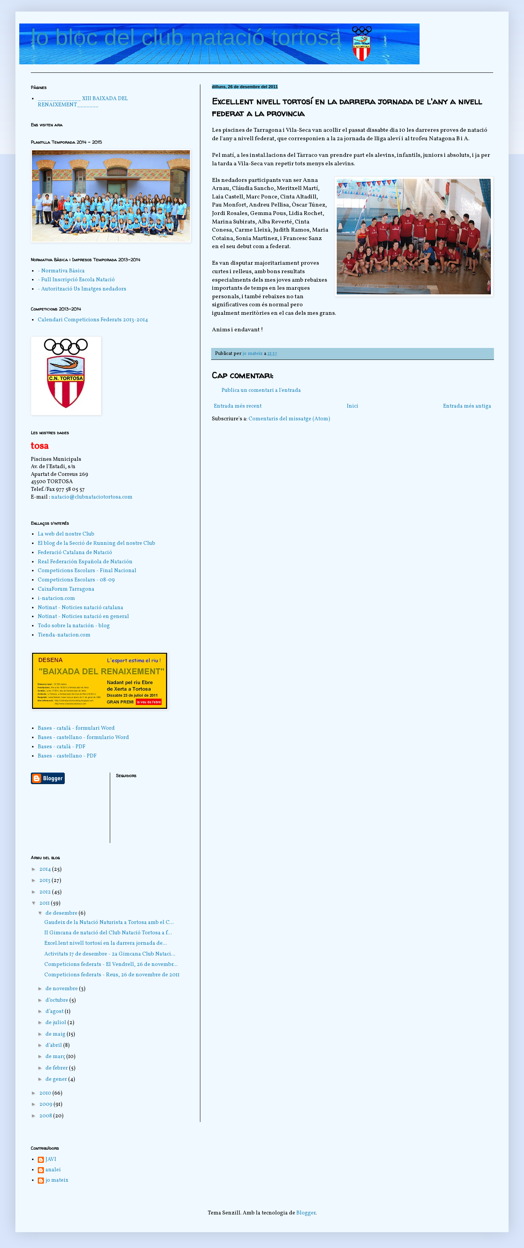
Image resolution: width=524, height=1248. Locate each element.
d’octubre (57, 1000)
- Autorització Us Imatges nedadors (82, 289)
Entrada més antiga (467, 406)
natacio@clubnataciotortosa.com (92, 497)
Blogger (306, 1213)
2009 (46, 1104)
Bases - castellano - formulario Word (83, 737)
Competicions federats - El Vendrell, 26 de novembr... (111, 964)
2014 (45, 869)
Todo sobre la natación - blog (74, 626)
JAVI (50, 1160)
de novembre (62, 989)
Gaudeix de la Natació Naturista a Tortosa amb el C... (109, 922)
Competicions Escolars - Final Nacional (87, 570)
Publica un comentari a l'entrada (261, 390)
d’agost (55, 1011)
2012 (45, 892)
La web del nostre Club (66, 534)
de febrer (57, 1068)
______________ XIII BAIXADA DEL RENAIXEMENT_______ (83, 102)
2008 (46, 1116)
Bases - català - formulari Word (76, 728)
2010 (45, 1093)
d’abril (54, 1045)
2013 (45, 880)
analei (53, 1170)
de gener (56, 1079)
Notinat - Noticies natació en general (83, 616)
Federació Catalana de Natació (75, 552)
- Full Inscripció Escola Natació (76, 280)
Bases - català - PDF (62, 747)
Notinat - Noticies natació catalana (80, 607)
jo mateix (56, 1180)
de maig (56, 1034)
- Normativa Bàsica (61, 271)
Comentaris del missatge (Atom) (289, 419)
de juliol (56, 1022)
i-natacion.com (56, 598)
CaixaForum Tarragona (66, 589)
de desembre (62, 913)
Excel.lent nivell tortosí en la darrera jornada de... (105, 943)
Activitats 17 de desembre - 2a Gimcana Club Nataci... (109, 954)
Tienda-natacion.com (64, 635)
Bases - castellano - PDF (67, 756)
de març (55, 1056)
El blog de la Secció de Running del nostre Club (96, 543)
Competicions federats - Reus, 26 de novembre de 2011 (112, 975)
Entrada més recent (238, 406)
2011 (45, 903)
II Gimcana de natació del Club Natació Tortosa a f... (108, 933)
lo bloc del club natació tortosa (186, 37)
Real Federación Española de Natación (85, 562)
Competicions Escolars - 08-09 (76, 580)
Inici (352, 406)
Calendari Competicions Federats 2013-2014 (93, 320)
